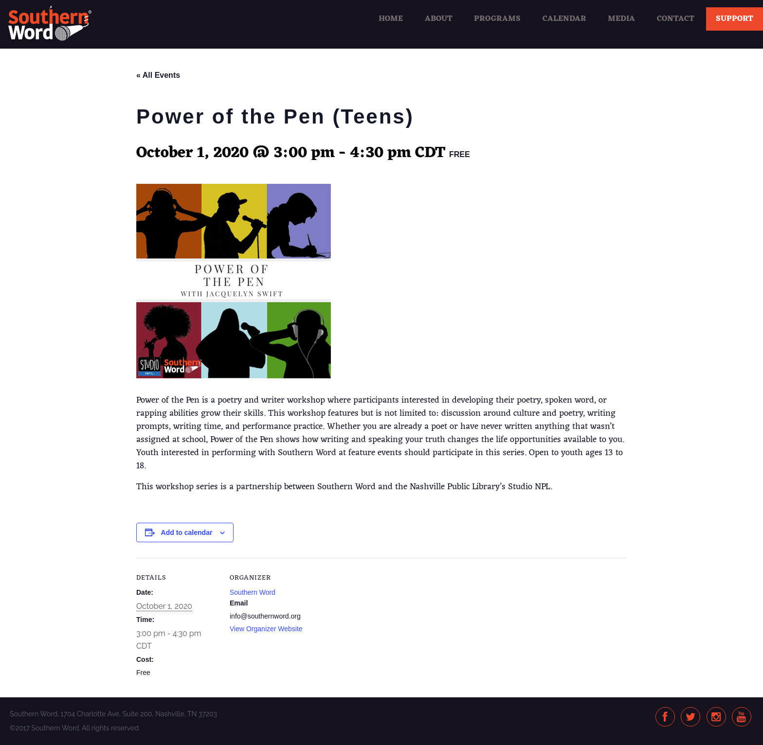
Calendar (564, 19)
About (439, 19)
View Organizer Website (266, 629)
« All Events (158, 75)
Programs (497, 19)
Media (621, 19)
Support (734, 19)
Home (391, 19)
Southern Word (252, 592)
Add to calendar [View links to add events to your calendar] (187, 532)
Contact (675, 19)
